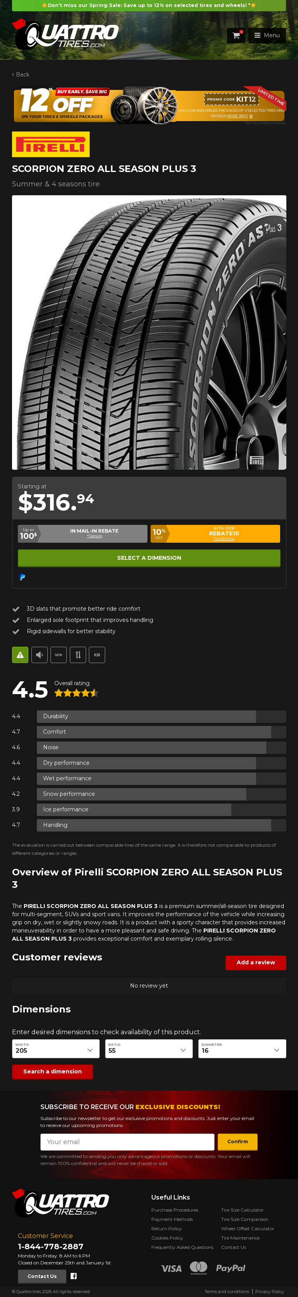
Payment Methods (172, 1219)
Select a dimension (149, 557)
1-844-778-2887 (50, 1246)
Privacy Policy (269, 1291)
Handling (55, 824)
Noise (51, 747)
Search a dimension (52, 1071)
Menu (267, 35)
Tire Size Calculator (242, 1210)
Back (22, 74)
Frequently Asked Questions (182, 1247)
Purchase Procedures (174, 1210)
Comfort (54, 731)
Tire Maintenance (240, 1238)
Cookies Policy (167, 1238)
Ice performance (65, 809)
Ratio (114, 1045)
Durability (55, 716)
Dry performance (66, 762)
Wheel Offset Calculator (247, 1228)
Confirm (237, 1141)
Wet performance (67, 778)
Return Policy (166, 1228)
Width (22, 1045)
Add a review (255, 962)
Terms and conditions (226, 1291)
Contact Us (42, 1276)
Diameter (211, 1045)
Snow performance (69, 793)
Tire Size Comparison (245, 1219)
